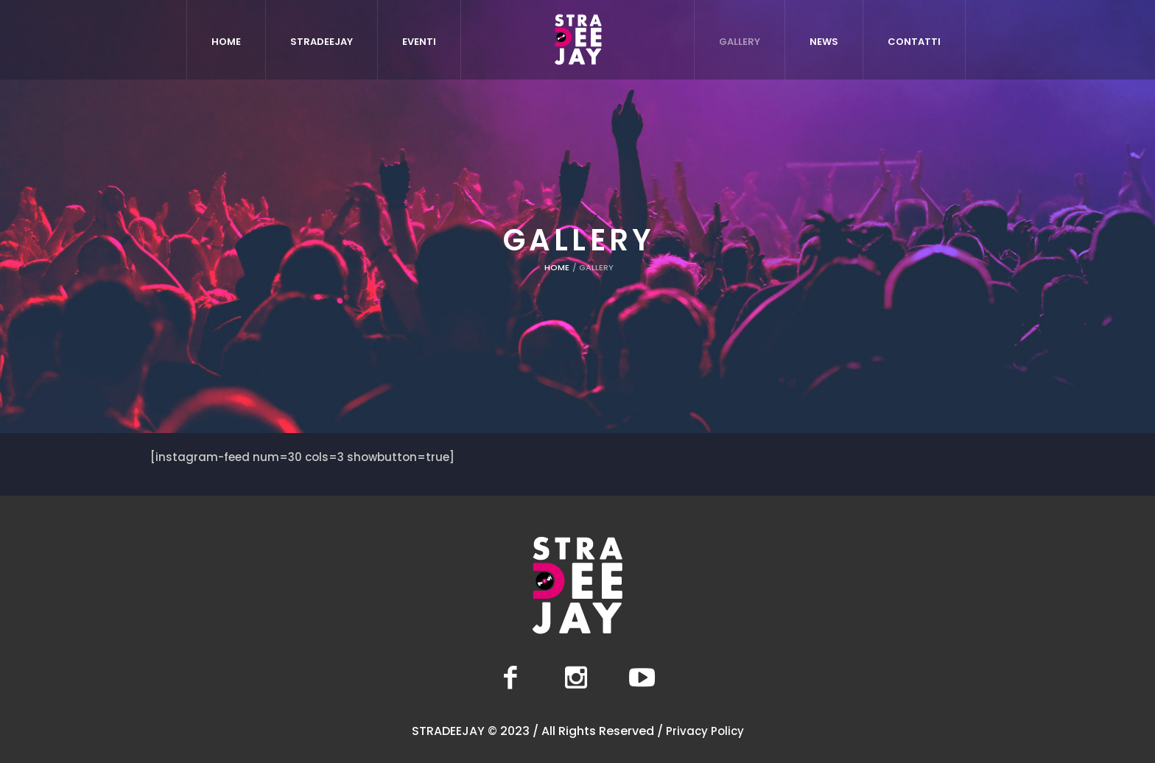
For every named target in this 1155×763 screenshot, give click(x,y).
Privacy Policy (705, 731)
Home (556, 267)
